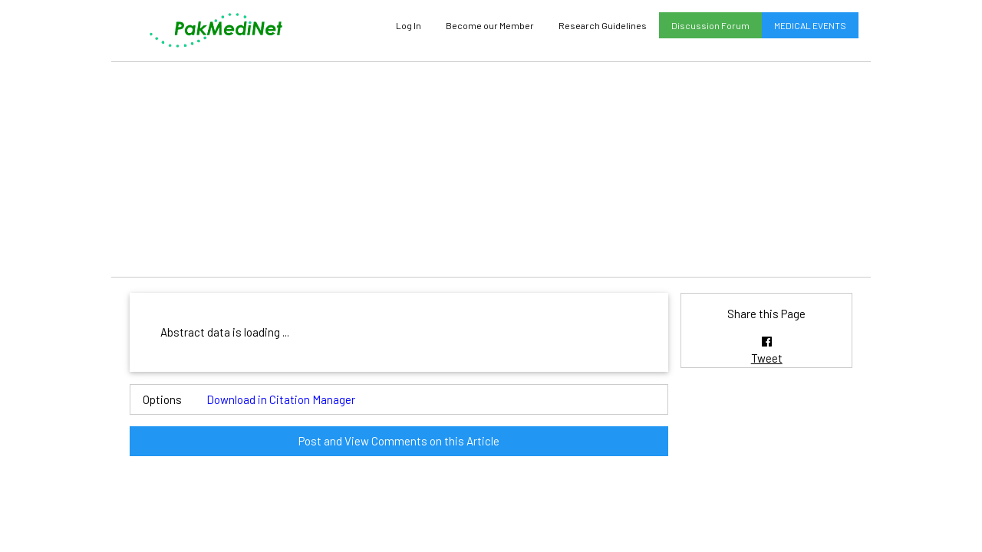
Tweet (767, 358)
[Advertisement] (491, 169)
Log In (408, 25)
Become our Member (490, 25)
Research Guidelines (603, 25)
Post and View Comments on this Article (398, 441)
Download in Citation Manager (280, 399)
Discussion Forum (710, 25)
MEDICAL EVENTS (810, 25)
